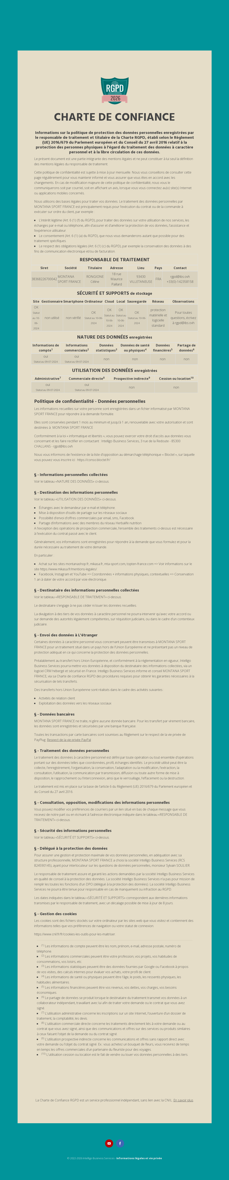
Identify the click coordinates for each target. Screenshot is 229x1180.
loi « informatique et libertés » (84, 436)
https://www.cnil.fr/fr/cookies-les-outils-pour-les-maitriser (74, 934)
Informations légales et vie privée (139, 1158)
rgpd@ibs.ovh (180, 276)
